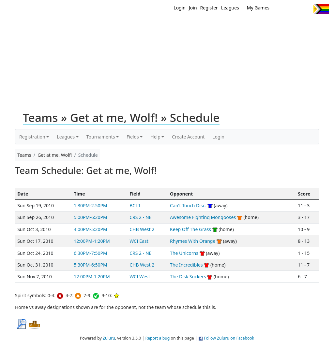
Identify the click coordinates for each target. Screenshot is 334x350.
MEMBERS (204, 25)
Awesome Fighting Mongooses (203, 217)
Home (161, 25)
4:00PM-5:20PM (90, 229)
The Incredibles (186, 265)
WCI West (139, 276)
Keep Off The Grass (190, 229)
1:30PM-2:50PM (90, 205)
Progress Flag (321, 9)
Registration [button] (32, 137)
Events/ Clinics (239, 25)
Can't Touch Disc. (188, 205)
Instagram (305, 9)
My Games (258, 8)
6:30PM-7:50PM (90, 253)
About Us (318, 25)
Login (180, 8)
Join (193, 8)
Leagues (230, 8)
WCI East (138, 241)
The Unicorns (184, 253)
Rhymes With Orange (192, 241)
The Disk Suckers (188, 276)
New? (180, 25)
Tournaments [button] (100, 137)
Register (209, 8)
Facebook (293, 9)
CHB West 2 (141, 229)
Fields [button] (133, 137)
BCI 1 (135, 205)
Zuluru (109, 338)
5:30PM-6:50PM (90, 265)
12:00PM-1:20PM (92, 241)
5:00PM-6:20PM (90, 217)
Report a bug (157, 338)
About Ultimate (282, 25)
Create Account (188, 137)
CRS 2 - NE (140, 217)
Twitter (281, 9)
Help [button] (155, 137)
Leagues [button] (66, 137)
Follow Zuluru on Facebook (229, 338)
